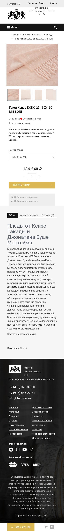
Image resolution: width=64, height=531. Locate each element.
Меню (12, 27)
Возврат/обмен (40, 411)
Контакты (37, 416)
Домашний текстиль (32, 35)
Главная (15, 35)
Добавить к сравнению (25, 201)
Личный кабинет (36, 3)
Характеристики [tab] (29, 215)
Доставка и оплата (42, 407)
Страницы (14, 4)
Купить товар (32, 185)
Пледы (49, 35)
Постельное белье (18, 429)
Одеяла (13, 420)
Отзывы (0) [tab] (47, 215)
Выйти (53, 3)
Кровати (13, 407)
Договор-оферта (41, 438)
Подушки (14, 416)
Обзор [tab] (12, 215)
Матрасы (14, 411)
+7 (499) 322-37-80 (22, 387)
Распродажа (15, 434)
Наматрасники (16, 425)
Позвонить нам (21, 527)
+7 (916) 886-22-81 (22, 393)
